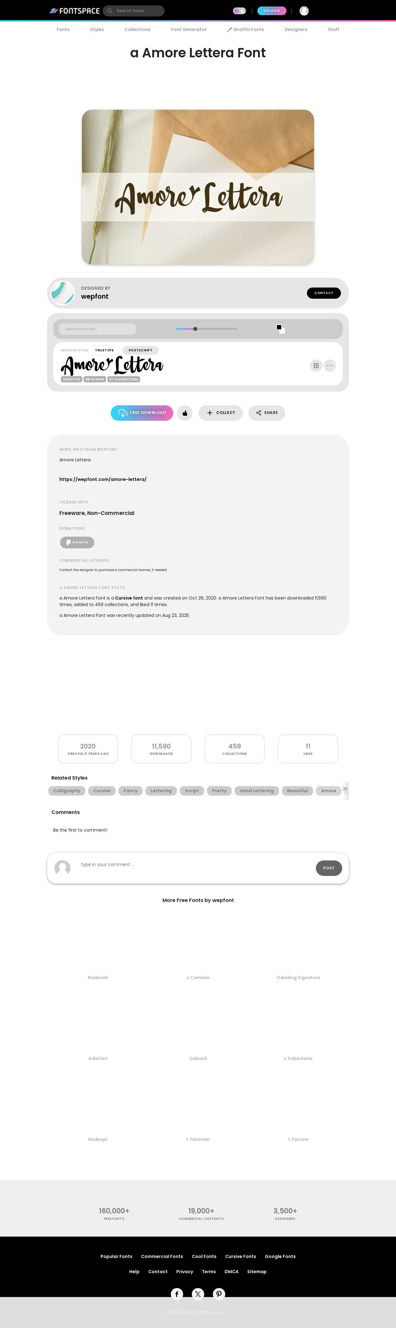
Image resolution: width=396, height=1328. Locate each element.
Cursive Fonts (240, 1256)
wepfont (95, 296)
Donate (77, 542)
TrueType (104, 350)
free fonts (114, 1218)
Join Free (332, 10)
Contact (324, 293)
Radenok (98, 977)
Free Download (142, 413)
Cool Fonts (204, 1256)
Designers (296, 29)
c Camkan (198, 977)
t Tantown (198, 1139)
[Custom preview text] (97, 329)
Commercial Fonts (162, 1256)
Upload (272, 10)
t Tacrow (298, 1139)
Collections (137, 29)
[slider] (195, 329)
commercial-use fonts (201, 1218)
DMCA (232, 1272)
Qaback (198, 1058)
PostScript (141, 350)
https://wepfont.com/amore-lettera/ (103, 479)
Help (134, 1272)
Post (329, 868)
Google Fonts (280, 1256)
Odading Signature (298, 977)
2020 (88, 746)
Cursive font (129, 598)
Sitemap (257, 1272)
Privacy (184, 1272)
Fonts (63, 29)
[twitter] (198, 1294)
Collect (220, 413)
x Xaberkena (298, 1058)
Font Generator (189, 29)
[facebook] (177, 1294)
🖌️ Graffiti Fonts (245, 29)
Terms (209, 1272)
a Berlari (97, 1058)
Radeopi (97, 1139)
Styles (97, 29)
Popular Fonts (116, 1256)
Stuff (333, 29)
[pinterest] (219, 1294)
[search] (134, 10)
